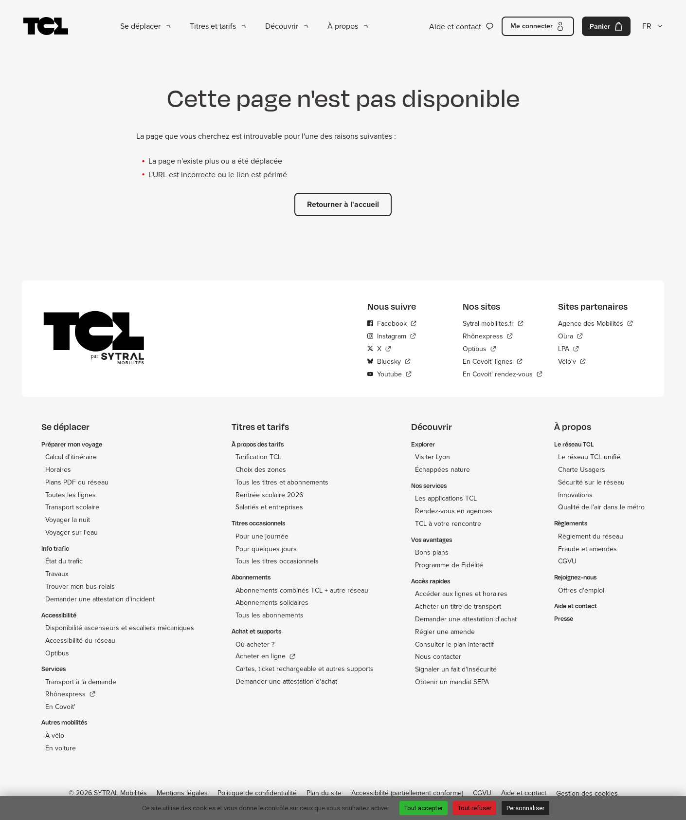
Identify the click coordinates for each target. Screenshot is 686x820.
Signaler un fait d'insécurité (456, 669)
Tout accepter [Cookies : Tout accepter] (423, 808)
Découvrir (281, 25)
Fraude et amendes (587, 549)
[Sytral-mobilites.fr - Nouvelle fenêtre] (502, 323)
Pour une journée (262, 536)
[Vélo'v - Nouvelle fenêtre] (595, 361)
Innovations (575, 495)
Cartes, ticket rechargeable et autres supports (304, 668)
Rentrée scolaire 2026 (269, 495)
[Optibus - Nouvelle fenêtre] (502, 348)
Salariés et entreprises (269, 507)
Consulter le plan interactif (454, 644)
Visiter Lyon (432, 457)
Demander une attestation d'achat (286, 681)
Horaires (58, 469)
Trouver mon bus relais (80, 586)
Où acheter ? (254, 644)
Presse (563, 618)
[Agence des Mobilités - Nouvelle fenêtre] (595, 323)
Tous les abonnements (269, 615)
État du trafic (64, 561)
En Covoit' (60, 706)
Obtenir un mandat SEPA (452, 682)
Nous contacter (438, 656)
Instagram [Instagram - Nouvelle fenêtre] (386, 336)
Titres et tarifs (213, 25)
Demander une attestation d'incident (100, 599)
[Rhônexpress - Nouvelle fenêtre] (502, 336)
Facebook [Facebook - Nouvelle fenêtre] (387, 323)
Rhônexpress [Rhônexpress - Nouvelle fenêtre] (65, 694)
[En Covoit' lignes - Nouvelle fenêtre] (502, 361)
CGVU (567, 561)
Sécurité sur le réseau (591, 482)
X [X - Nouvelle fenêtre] (374, 348)
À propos (342, 25)
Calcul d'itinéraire (71, 457)
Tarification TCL (258, 457)
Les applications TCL (446, 498)
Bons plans (432, 552)
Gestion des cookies (587, 793)
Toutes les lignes (70, 495)
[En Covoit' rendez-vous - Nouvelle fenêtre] (502, 374)
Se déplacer (140, 25)
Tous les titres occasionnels (277, 561)
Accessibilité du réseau (80, 640)
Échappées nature (442, 469)
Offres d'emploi (581, 590)
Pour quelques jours (266, 549)
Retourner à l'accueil (343, 204)
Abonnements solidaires (271, 602)
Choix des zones (260, 469)
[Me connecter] (538, 26)
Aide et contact (455, 26)
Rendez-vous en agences (453, 511)
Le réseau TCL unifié (589, 457)
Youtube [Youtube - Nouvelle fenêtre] (384, 374)
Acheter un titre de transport (458, 606)
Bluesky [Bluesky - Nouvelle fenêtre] (384, 361)
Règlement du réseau (590, 536)
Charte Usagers (581, 469)
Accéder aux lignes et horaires (461, 593)
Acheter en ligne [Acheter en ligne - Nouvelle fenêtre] (260, 656)
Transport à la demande (80, 682)
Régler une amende (445, 631)
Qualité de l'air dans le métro (601, 507)
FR (646, 25)
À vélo (54, 735)
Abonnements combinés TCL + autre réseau (301, 590)
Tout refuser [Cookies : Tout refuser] (474, 808)
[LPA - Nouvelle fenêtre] (595, 348)
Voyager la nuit (67, 519)
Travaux (57, 573)
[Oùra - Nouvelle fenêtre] (595, 336)
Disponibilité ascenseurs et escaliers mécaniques (119, 628)
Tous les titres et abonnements (281, 482)
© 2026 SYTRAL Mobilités (108, 793)
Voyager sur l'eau (71, 532)
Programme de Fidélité (449, 565)
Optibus (57, 653)
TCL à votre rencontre (448, 523)
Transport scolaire (72, 507)
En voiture (60, 748)
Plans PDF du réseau (76, 482)
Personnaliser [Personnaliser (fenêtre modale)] (525, 808)
